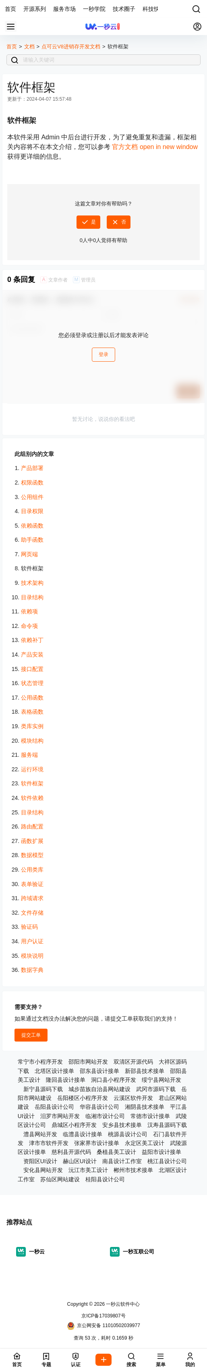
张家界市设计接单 (96, 1143)
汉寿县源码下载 (167, 1125)
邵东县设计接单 (99, 1071)
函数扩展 (32, 841)
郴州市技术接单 (133, 1170)
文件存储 (32, 912)
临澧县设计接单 (82, 1134)
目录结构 (32, 597)
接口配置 (32, 669)
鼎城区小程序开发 (74, 1125)
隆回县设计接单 (65, 1080)
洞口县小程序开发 (113, 1080)
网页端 (29, 554)
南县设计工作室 (122, 1161)
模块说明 (32, 956)
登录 (103, 354)
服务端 (29, 755)
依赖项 (29, 611)
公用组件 (32, 497)
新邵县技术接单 (144, 1071)
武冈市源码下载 (156, 1089)
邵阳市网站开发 (88, 1061)
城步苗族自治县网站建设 (99, 1089)
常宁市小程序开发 (40, 1061)
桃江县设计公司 (167, 1161)
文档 (29, 46)
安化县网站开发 (43, 1170)
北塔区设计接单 (54, 1071)
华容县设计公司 (99, 1107)
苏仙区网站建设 (60, 1179)
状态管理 (32, 683)
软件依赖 (32, 798)
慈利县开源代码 (71, 1152)
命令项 (29, 626)
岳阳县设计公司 (54, 1107)
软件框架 (32, 783)
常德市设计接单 (150, 1116)
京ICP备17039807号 (103, 1316)
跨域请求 (32, 898)
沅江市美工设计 (88, 1170)
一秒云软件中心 (122, 1304)
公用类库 (32, 869)
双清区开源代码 (133, 1061)
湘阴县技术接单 (144, 1107)
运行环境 (32, 769)
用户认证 (32, 941)
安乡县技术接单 (122, 1125)
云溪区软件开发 (133, 1098)
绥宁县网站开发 (161, 1080)
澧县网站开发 (40, 1134)
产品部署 (32, 468)
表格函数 (32, 711)
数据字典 (32, 970)
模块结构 (32, 740)
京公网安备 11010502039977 (103, 1326)
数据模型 (32, 855)
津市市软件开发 (48, 1143)
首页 (11, 46)
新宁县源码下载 (43, 1089)
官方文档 (155, 146)
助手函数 (32, 539)
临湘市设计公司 (105, 1116)
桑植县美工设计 (116, 1152)
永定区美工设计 (144, 1143)
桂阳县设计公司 (105, 1179)
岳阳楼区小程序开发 (82, 1098)
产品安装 (32, 654)
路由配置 (32, 826)
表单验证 (32, 884)
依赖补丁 (32, 640)
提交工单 (31, 1035)
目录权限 (32, 511)
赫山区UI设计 (80, 1161)
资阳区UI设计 (40, 1161)
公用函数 (32, 697)
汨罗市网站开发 (60, 1116)
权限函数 (32, 482)
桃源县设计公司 (127, 1134)
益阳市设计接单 (161, 1152)
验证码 (29, 927)
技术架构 (32, 583)
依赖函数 (32, 525)
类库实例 (32, 726)
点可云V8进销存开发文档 (70, 46)
